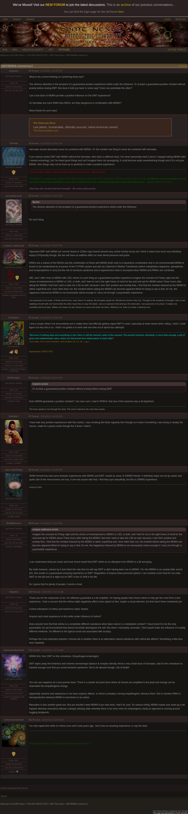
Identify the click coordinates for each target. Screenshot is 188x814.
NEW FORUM (55, 4)
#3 (30, 195)
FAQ (5, 49)
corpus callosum (14, 245)
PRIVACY (17, 19)
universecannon (14, 719)
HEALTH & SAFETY (33, 49)
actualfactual (14, 195)
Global (14, 143)
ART (51, 49)
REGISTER (180, 19)
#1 (30, 70)
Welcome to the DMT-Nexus (12, 55)
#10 (30, 592)
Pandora (14, 317)
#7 (30, 416)
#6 (30, 377)
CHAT (5, 19)
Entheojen (13, 377)
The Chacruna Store (44, 123)
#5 (30, 317)
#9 (30, 523)
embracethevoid (14, 650)
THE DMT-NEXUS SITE (37, 55)
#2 (30, 143)
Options (183, 66)
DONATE (30, 19)
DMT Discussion (57, 55)
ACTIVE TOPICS (176, 49)
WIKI (14, 49)
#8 (30, 469)
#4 (30, 245)
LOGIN (167, 19)
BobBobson (13, 523)
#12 (30, 719)
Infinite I (14, 416)
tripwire (13, 70)
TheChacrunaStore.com (45, 130)
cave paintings (14, 469)
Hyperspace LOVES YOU (41, 351)
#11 (30, 650)
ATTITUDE (64, 49)
